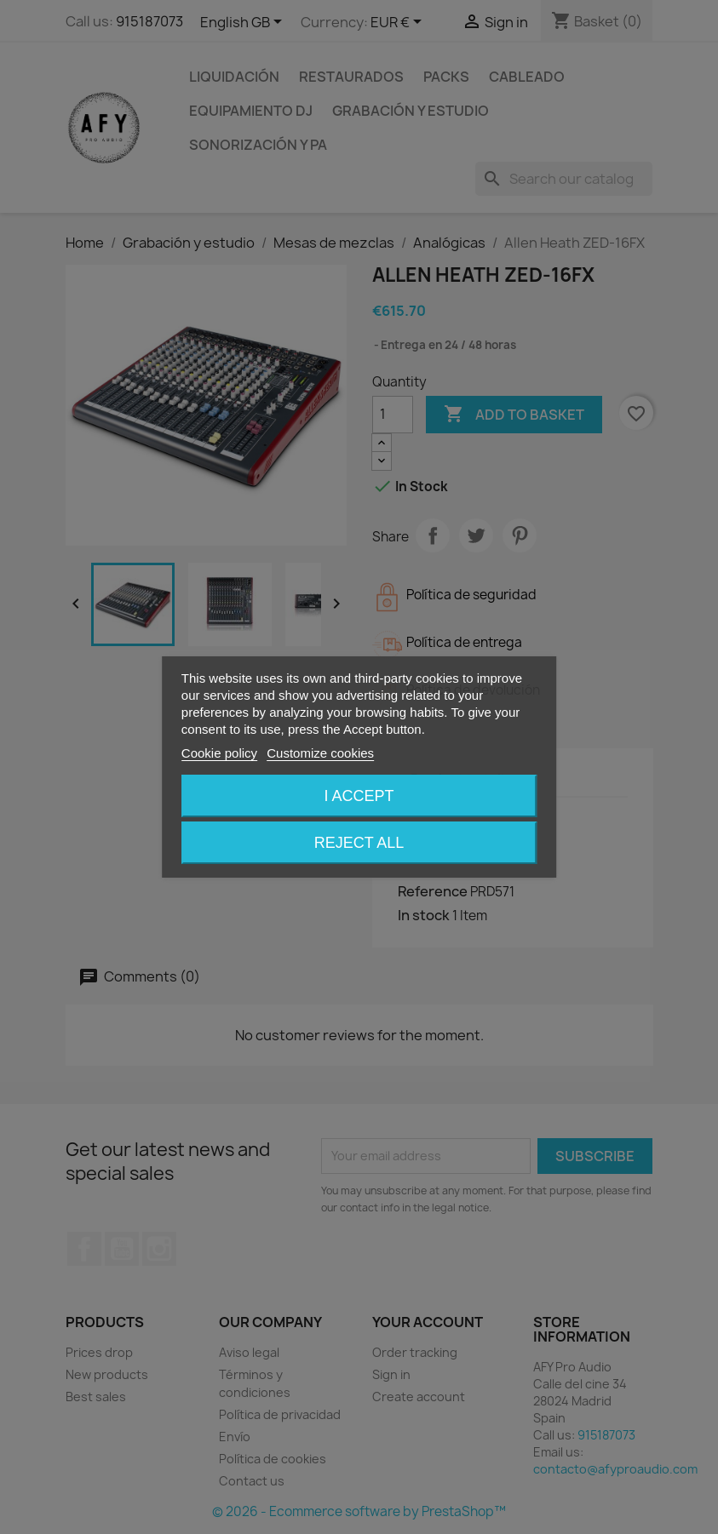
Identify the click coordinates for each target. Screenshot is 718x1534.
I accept (358, 795)
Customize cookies (320, 753)
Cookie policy (219, 753)
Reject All (359, 842)
